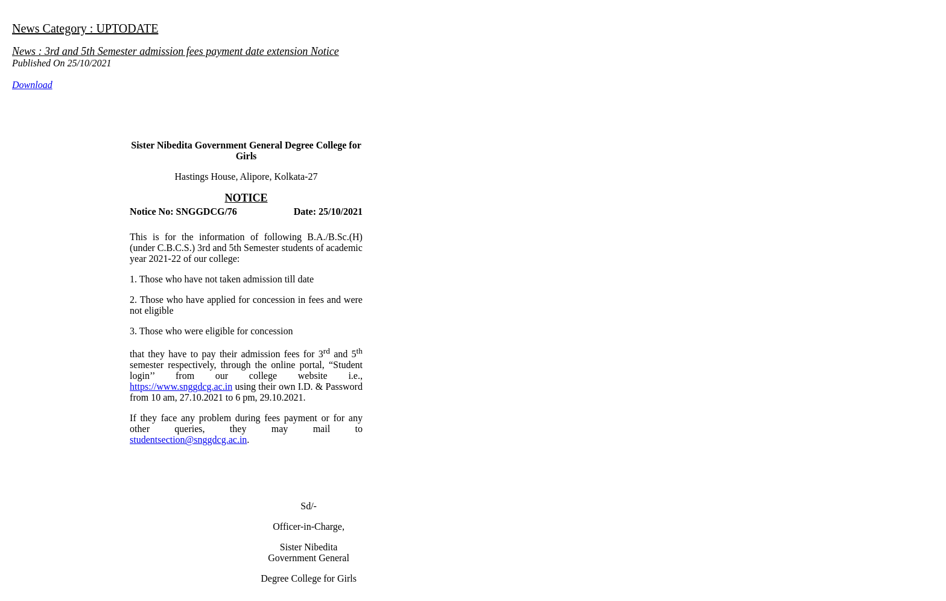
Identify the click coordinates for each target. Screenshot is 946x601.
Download (32, 85)
